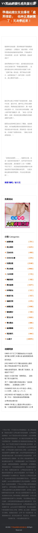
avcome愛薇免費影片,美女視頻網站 (19, 481)
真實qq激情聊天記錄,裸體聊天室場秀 (14, 490)
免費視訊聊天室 (14, 470)
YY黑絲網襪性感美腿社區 (19, 527)
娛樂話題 (20, 306)
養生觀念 (20, 322)
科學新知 (20, 290)
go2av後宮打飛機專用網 (18, 507)
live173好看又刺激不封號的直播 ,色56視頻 (19, 444)
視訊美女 (26, 515)
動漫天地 (20, 295)
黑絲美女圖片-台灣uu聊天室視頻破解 (16, 433)
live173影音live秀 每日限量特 (18, 435)
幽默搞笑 (20, 279)
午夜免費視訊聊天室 (18, 467)
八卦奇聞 (20, 274)
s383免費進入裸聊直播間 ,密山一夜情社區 (22, 487)
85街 (6, 470)
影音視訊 (8, 360)
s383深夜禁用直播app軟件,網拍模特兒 (20, 501)
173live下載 (6, 430)
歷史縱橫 (20, 285)
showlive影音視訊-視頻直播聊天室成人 (17, 478)
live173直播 (30, 473)
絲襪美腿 (20, 241)
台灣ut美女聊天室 (11, 401)
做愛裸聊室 (24, 464)
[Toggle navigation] (35, 2)
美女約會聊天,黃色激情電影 (23, 455)
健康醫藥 (20, 328)
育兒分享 (20, 317)
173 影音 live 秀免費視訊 (19, 430)
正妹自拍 (20, 252)
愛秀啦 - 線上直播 (24, 510)
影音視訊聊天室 (17, 515)
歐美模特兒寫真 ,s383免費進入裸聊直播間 (15, 495)
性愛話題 (20, 263)
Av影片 (20, 339)
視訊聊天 (20, 333)
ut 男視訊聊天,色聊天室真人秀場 (16, 450)
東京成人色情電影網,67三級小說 (26, 493)
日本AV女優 (20, 258)
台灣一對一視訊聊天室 (26, 513)
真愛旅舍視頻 (13, 513)
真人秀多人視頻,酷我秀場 (26, 458)
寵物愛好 (20, 312)
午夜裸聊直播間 (20, 461)
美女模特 (20, 247)
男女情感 (20, 268)
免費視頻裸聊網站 (13, 464)
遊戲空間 (20, 301)
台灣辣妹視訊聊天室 (27, 470)
